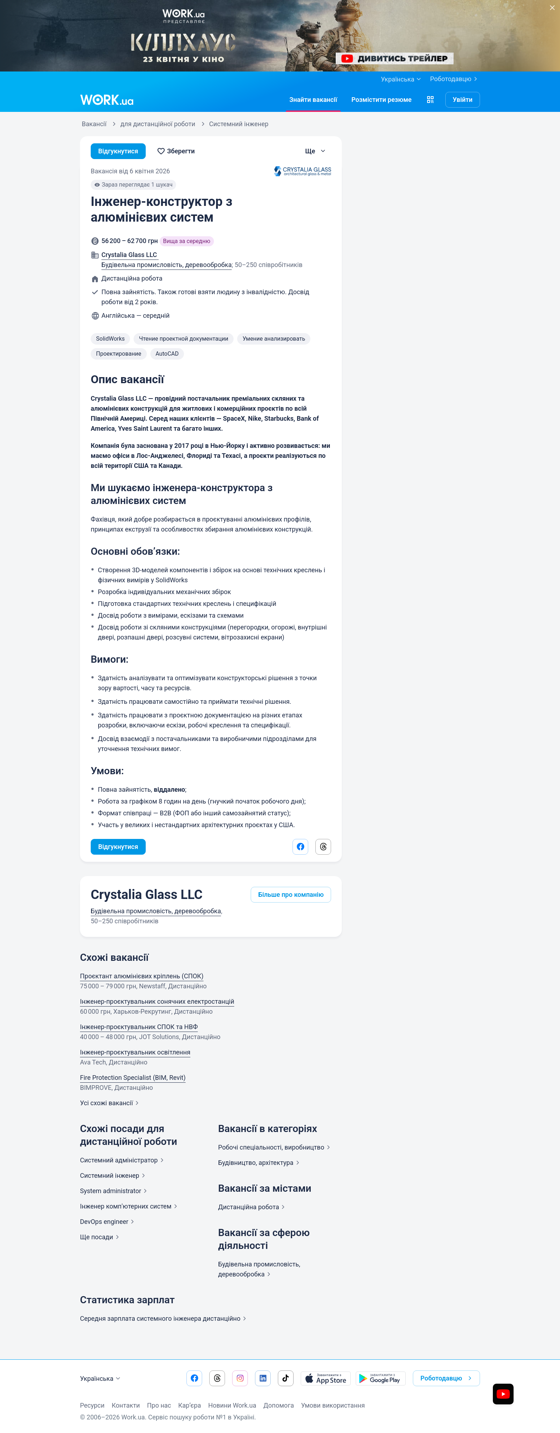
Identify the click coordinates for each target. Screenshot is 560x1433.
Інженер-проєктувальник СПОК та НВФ (139, 1027)
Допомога (279, 1405)
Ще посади (101, 1237)
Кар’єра (189, 1405)
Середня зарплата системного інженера (164, 1318)
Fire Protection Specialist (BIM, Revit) (133, 1077)
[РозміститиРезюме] (381, 100)
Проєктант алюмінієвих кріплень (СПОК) (142, 976)
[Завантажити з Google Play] (381, 1378)
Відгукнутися (118, 151)
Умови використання (333, 1405)
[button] (430, 100)
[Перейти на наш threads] (217, 1378)
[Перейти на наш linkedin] (263, 1378)
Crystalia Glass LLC (146, 894)
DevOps (108, 1221)
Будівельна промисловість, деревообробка (166, 264)
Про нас (159, 1405)
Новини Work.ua (232, 1405)
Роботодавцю (455, 79)
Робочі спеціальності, (275, 1147)
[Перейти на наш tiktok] (286, 1378)
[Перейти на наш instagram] (240, 1378)
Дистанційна (253, 1207)
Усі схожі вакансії (110, 1103)
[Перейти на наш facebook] (194, 1378)
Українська (101, 1379)
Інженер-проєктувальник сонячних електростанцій (157, 1001)
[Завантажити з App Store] (326, 1378)
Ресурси (92, 1405)
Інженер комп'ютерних (130, 1206)
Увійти (463, 99)
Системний (123, 1160)
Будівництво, (260, 1162)
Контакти (126, 1405)
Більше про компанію (291, 894)
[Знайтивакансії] (313, 100)
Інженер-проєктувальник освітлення (135, 1052)
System (115, 1191)
